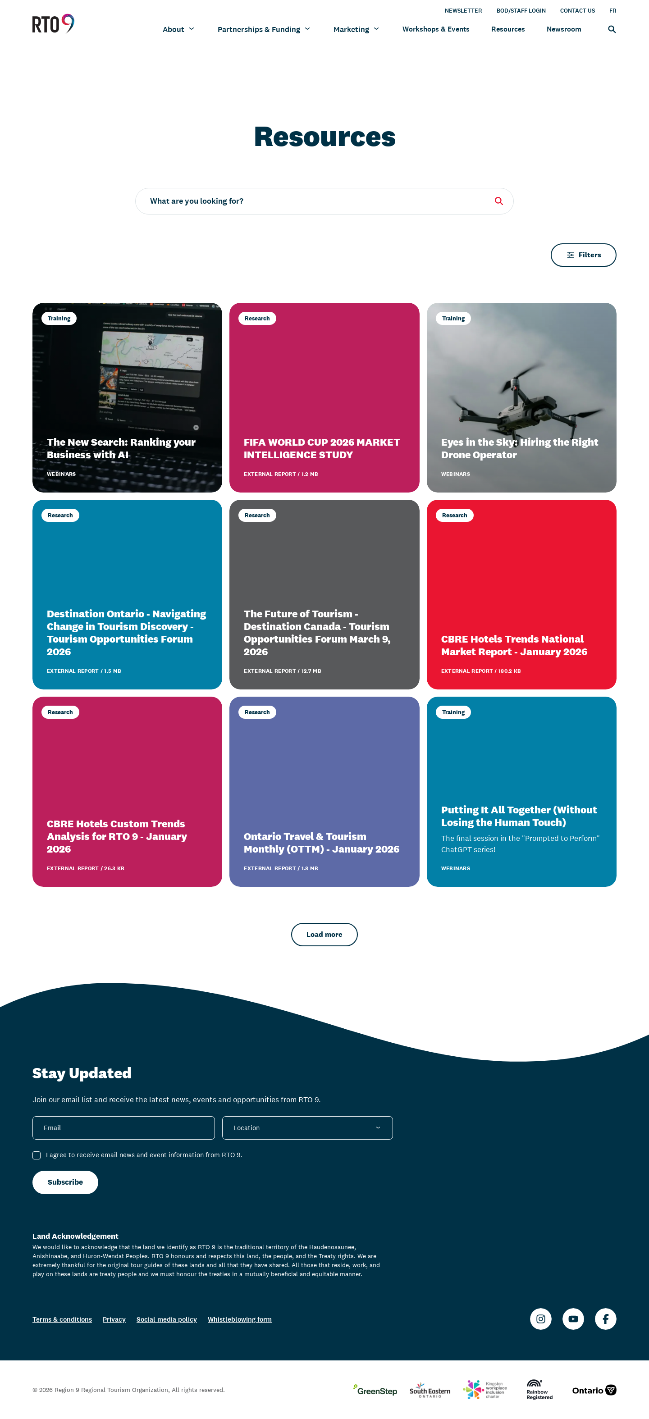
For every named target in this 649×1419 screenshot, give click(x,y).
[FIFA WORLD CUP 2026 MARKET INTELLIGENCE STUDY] (324, 398)
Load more (324, 934)
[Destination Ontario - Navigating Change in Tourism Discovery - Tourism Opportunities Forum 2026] (127, 594)
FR (613, 10)
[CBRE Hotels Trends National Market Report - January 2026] (522, 594)
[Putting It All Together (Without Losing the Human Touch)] (522, 791)
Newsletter (463, 10)
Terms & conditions (62, 1319)
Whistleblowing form (240, 1319)
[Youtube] (573, 1319)
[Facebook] (606, 1319)
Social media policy (167, 1319)
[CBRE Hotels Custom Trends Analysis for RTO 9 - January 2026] (127, 791)
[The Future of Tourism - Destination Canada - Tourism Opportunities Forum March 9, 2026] (324, 594)
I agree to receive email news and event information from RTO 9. (144, 1154)
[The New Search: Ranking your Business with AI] (127, 398)
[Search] (610, 29)
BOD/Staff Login (521, 10)
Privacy (114, 1319)
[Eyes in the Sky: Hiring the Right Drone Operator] (522, 398)
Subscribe (65, 1182)
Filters (583, 255)
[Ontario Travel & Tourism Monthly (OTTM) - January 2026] (324, 791)
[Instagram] (541, 1319)
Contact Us (577, 10)
